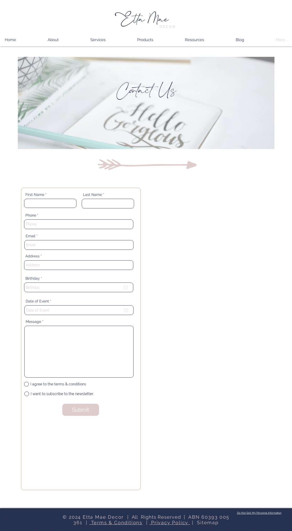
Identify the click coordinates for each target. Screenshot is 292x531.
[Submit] (80, 410)
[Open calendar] (126, 287)
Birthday (34, 278)
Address (32, 256)
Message (33, 321)
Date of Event (39, 301)
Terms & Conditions (115, 522)
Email (30, 236)
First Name (34, 194)
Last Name (92, 194)
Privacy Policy (169, 522)
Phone (30, 215)
